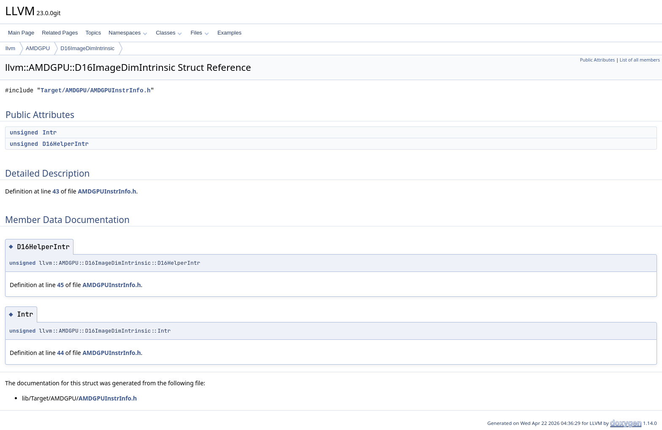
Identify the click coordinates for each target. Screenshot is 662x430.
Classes (169, 33)
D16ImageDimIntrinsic (87, 48)
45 (60, 285)
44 (60, 353)
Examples (229, 33)
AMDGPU (38, 48)
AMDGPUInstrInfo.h (107, 191)
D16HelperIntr (66, 144)
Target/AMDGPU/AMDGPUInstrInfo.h (95, 90)
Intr (50, 132)
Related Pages (60, 33)
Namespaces (128, 33)
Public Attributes (597, 60)
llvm (10, 48)
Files (199, 33)
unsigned (24, 132)
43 (55, 191)
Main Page (21, 33)
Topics (93, 33)
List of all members (640, 60)
